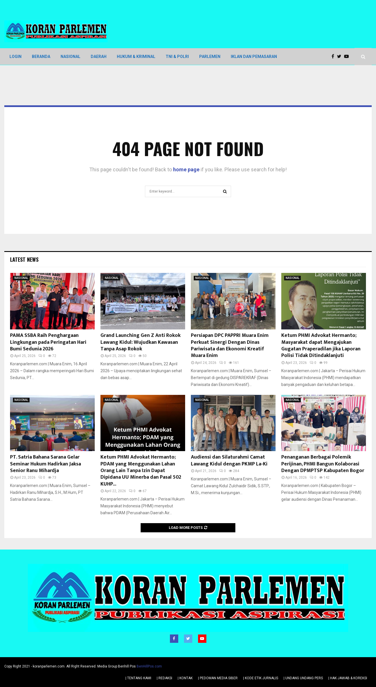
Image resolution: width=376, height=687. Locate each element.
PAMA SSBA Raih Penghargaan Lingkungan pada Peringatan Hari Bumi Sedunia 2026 (48, 342)
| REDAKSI (164, 678)
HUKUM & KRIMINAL (136, 56)
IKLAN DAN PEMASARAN (254, 56)
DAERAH (98, 56)
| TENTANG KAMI (138, 678)
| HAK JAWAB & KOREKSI (347, 678)
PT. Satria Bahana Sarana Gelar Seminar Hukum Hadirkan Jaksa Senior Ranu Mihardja (45, 464)
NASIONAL (70, 56)
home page (186, 169)
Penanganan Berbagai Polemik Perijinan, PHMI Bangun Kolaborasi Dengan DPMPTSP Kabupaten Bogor (322, 464)
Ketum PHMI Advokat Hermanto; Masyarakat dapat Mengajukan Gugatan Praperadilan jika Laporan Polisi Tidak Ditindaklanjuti (321, 345)
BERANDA (41, 56)
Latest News (24, 259)
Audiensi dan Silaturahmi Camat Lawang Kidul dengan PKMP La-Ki (229, 460)
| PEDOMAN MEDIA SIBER (218, 678)
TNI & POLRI (177, 56)
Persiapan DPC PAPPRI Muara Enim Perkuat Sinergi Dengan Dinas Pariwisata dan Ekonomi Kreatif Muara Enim (230, 345)
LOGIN (15, 56)
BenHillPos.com (149, 666)
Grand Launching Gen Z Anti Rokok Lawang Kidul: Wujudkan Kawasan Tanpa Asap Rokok (140, 342)
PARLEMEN (209, 56)
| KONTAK (185, 678)
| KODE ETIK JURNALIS (260, 678)
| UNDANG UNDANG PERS (303, 678)
